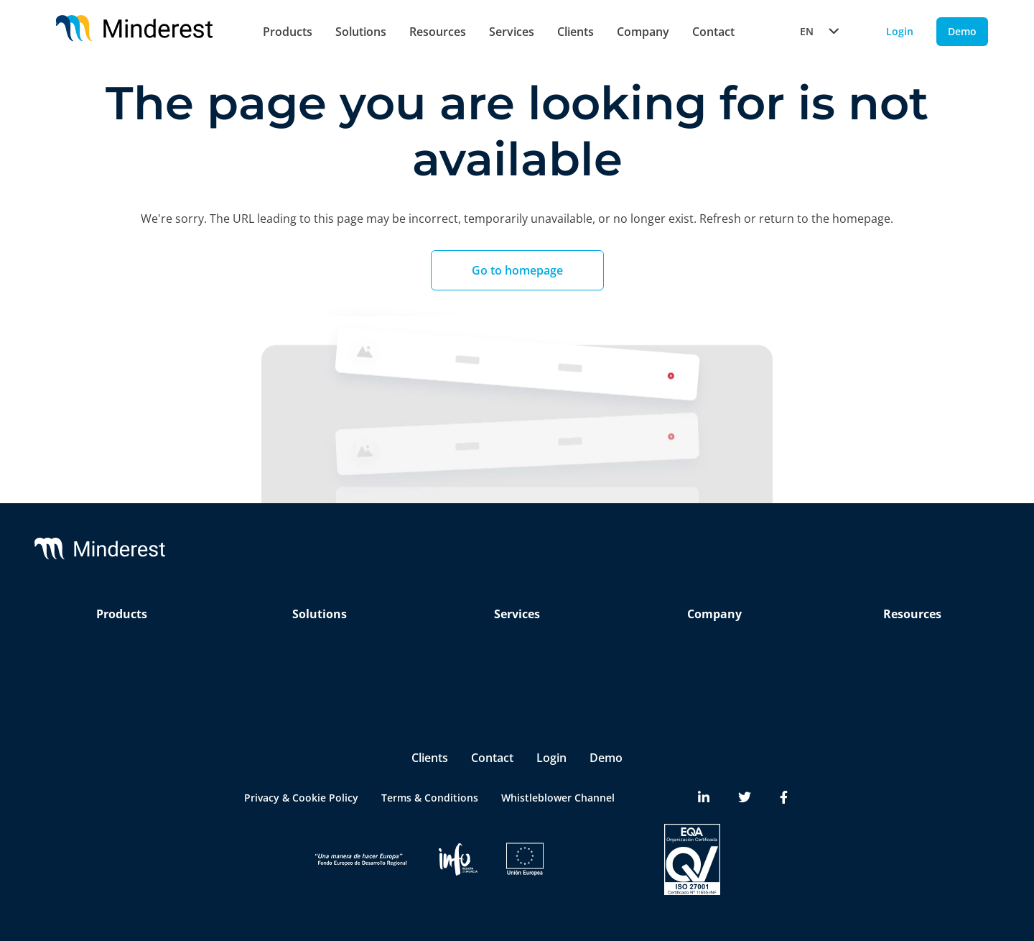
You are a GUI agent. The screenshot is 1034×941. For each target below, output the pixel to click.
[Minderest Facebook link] (783, 798)
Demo (606, 758)
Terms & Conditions (429, 797)
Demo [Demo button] (962, 31)
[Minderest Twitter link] (744, 798)
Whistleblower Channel (558, 797)
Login (551, 758)
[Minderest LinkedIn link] (704, 798)
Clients (575, 32)
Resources (437, 32)
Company (643, 32)
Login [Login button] (899, 31)
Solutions (360, 32)
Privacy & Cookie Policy (301, 797)
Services (511, 32)
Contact (713, 32)
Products (287, 32)
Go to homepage (517, 270)
